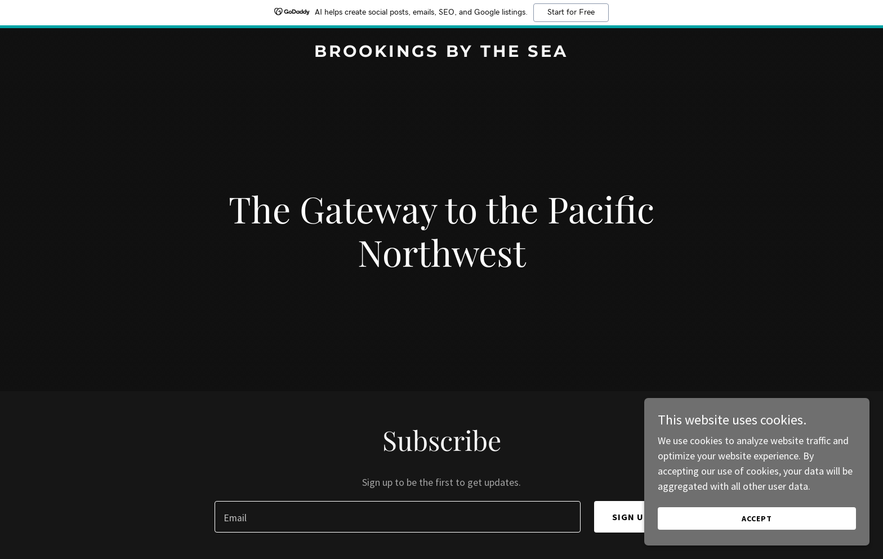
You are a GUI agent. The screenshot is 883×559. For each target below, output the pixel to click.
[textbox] (397, 517)
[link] (441, 53)
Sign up (631, 516)
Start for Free (571, 12)
